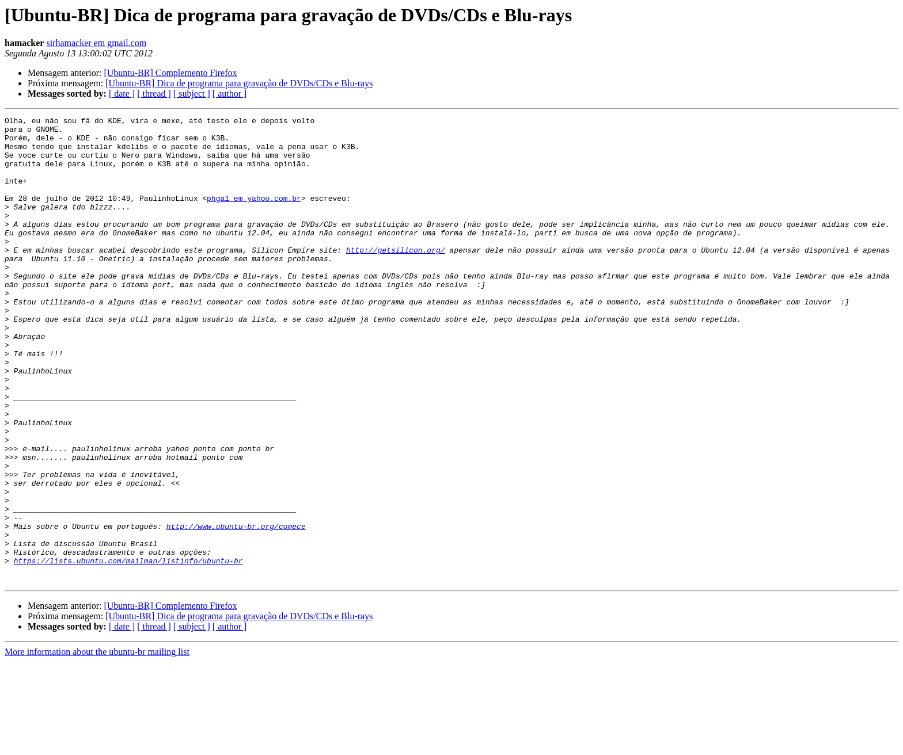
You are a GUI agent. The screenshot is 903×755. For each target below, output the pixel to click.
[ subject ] (191, 93)
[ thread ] (154, 93)
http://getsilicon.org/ (395, 277)
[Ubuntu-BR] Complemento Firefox (170, 73)
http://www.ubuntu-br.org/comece (236, 609)
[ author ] (230, 93)
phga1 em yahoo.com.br (254, 215)
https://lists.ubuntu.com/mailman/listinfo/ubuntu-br (128, 650)
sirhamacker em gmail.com (96, 43)
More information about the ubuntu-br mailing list (97, 745)
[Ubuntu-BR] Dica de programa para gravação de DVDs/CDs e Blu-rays (239, 83)
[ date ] (122, 93)
